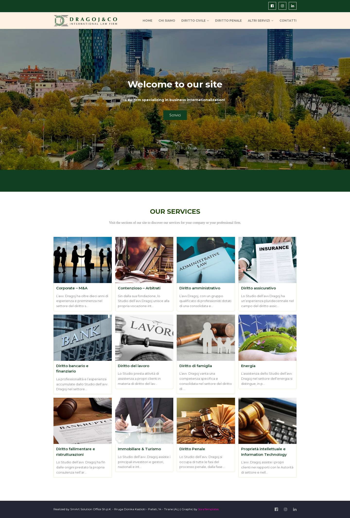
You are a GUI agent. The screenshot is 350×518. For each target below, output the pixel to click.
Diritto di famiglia (195, 365)
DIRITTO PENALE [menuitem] (228, 20)
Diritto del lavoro (133, 365)
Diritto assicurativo (258, 288)
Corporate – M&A (72, 288)
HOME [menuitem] (147, 20)
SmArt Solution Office (85, 509)
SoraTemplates (208, 509)
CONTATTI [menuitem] (288, 20)
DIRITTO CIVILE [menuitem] (193, 20)
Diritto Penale (192, 449)
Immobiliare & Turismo (139, 449)
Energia (248, 365)
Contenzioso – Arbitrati (139, 288)
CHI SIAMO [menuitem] (166, 20)
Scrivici (175, 115)
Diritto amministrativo (199, 288)
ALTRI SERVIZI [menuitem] (259, 20)
